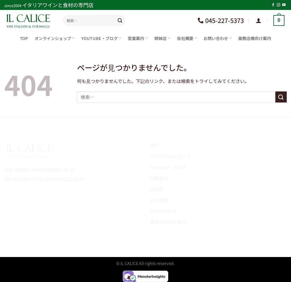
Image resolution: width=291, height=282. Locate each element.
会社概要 (187, 38)
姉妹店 (162, 38)
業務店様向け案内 (254, 38)
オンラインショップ (55, 38)
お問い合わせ (217, 38)
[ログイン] (258, 20)
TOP (24, 38)
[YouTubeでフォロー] (284, 5)
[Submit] (120, 20)
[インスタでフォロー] (278, 5)
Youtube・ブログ (101, 38)
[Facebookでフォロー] (273, 5)
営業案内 (138, 38)
